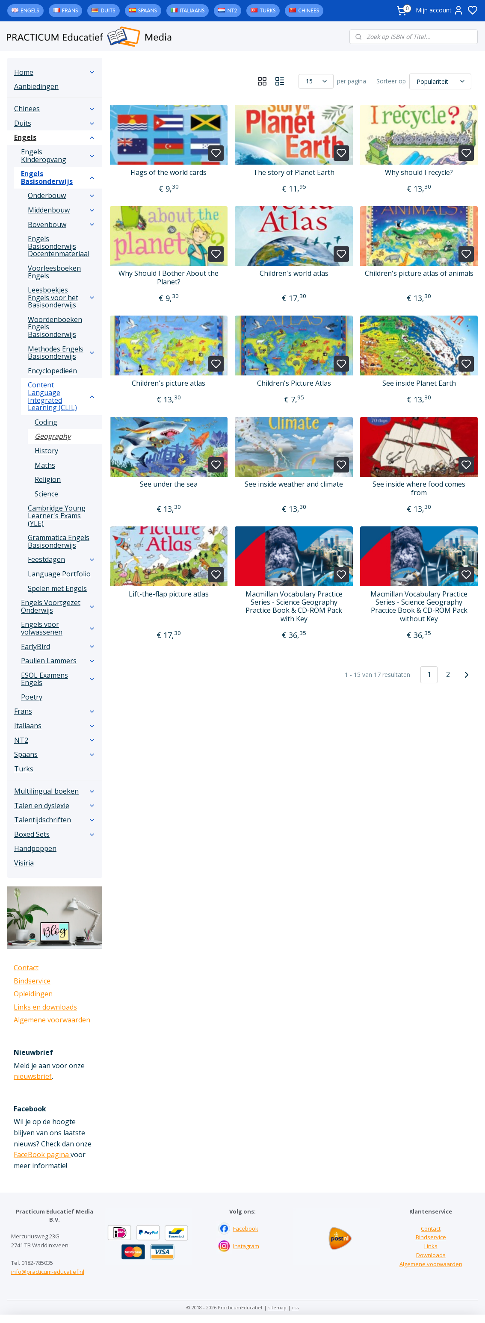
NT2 (232, 10)
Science (46, 494)
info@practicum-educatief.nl (47, 1272)
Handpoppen (35, 848)
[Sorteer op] (440, 81)
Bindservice (32, 981)
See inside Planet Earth (418, 383)
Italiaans (192, 10)
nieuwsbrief (33, 1076)
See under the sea (169, 484)
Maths (45, 465)
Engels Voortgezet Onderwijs (58, 606)
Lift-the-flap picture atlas (169, 594)
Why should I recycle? (419, 172)
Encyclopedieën (52, 370)
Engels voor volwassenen (58, 628)
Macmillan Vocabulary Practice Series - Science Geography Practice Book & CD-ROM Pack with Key (293, 606)
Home (54, 72)
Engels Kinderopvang (58, 155)
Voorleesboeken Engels (54, 272)
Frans (70, 10)
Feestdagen (61, 559)
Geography (53, 436)
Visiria (24, 863)
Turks (267, 10)
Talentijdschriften (54, 819)
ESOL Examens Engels (58, 679)
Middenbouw (61, 210)
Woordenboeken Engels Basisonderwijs (55, 327)
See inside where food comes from (419, 488)
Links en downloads (45, 1007)
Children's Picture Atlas (294, 383)
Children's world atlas (293, 273)
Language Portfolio (59, 574)
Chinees (308, 10)
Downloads (431, 1255)
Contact (26, 967)
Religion (48, 479)
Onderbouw (61, 195)
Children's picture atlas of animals (418, 273)
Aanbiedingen (36, 86)
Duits (108, 10)
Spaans (147, 10)
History (46, 450)
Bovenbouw (61, 224)
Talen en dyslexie (54, 805)
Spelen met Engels (57, 588)
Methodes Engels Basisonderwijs (61, 352)
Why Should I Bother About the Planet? (168, 277)
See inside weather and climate (294, 484)
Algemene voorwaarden (52, 1020)
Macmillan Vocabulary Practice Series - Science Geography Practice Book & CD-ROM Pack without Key (418, 606)
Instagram (246, 1246)
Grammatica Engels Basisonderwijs (58, 541)
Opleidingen (33, 993)
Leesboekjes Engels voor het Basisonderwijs (61, 297)
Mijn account (440, 10)
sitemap (277, 1307)
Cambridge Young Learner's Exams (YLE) (57, 515)
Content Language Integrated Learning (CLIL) (61, 396)
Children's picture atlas (168, 383)
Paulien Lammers (58, 660)
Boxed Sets (54, 834)
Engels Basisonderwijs (58, 177)
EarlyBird (58, 646)
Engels (30, 10)
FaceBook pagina (42, 1154)
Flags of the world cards (168, 172)
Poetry (31, 697)
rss (295, 1307)
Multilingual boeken (54, 791)
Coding (46, 422)
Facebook (245, 1228)
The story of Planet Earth (293, 172)
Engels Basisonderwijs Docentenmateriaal (58, 246)
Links (431, 1246)
